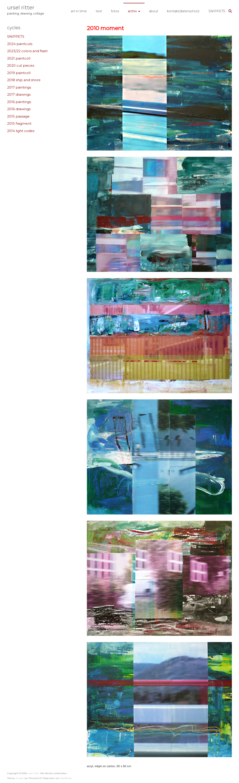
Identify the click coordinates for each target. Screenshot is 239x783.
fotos (115, 11)
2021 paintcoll (18, 58)
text (99, 11)
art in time (79, 11)
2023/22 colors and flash (27, 51)
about (153, 11)
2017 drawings (19, 94)
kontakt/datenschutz (183, 11)
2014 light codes (20, 131)
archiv (132, 11)
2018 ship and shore (24, 80)
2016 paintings (19, 102)
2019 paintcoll (19, 73)
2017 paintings (19, 87)
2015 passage (18, 116)
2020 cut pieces (20, 65)
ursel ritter (20, 7)
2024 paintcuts (19, 44)
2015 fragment (19, 123)
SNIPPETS (216, 11)
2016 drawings (19, 109)
